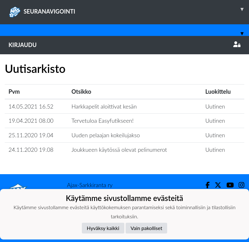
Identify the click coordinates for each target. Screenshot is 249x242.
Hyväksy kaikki (103, 228)
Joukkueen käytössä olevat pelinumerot (119, 149)
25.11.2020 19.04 (31, 135)
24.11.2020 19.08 (31, 149)
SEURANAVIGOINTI (128, 9)
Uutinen (215, 106)
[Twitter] (215, 185)
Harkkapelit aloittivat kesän (104, 106)
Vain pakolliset (146, 228)
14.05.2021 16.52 (31, 106)
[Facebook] (205, 185)
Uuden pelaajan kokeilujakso (105, 135)
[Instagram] (239, 185)
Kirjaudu (124, 44)
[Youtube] (227, 185)
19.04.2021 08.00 (31, 120)
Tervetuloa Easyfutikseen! (102, 120)
